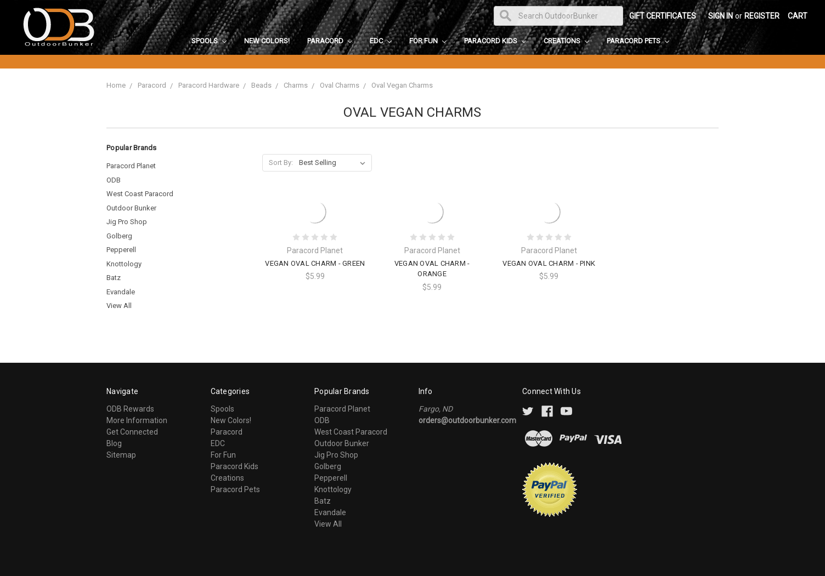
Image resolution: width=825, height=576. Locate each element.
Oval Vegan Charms (402, 85)
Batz (113, 277)
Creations (566, 41)
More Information (136, 420)
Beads (261, 85)
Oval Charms (339, 85)
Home (116, 85)
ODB (113, 180)
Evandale (120, 292)
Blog (114, 443)
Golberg (119, 236)
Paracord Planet (131, 166)
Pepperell (121, 250)
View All (119, 305)
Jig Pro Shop (126, 222)
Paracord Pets (638, 41)
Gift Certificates (662, 16)
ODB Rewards (130, 408)
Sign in (720, 16)
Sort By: (281, 162)
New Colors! (267, 41)
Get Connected (132, 431)
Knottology (124, 264)
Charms (296, 85)
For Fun (428, 41)
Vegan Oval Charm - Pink (548, 263)
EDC (381, 41)
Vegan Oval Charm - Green (315, 263)
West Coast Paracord (139, 194)
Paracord (329, 41)
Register (761, 16)
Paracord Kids (495, 41)
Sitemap (121, 454)
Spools (209, 41)
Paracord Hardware (208, 85)
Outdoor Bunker (131, 208)
